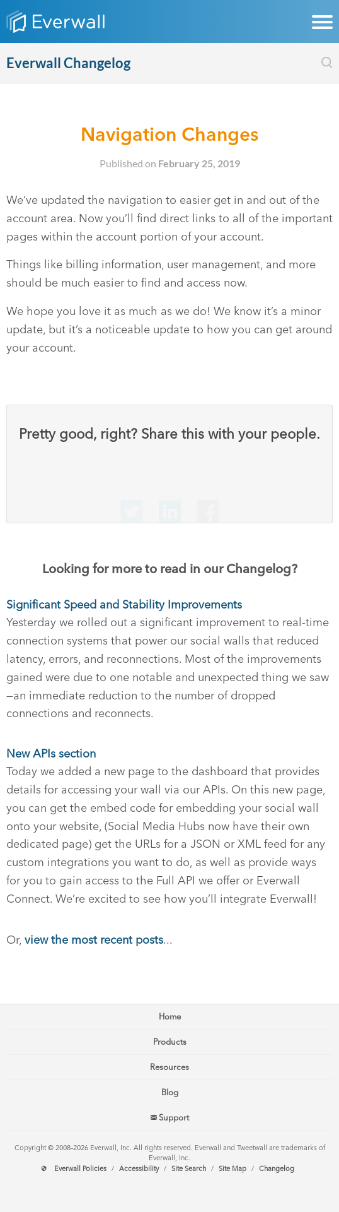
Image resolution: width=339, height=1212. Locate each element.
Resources (169, 1067)
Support (170, 1117)
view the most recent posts (94, 940)
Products (170, 1042)
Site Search (188, 1169)
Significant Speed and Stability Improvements (124, 605)
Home (170, 1016)
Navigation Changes (169, 134)
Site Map (232, 1169)
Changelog (276, 1169)
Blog (169, 1092)
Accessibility (139, 1169)
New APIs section (51, 754)
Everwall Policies (80, 1169)
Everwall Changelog (68, 62)
